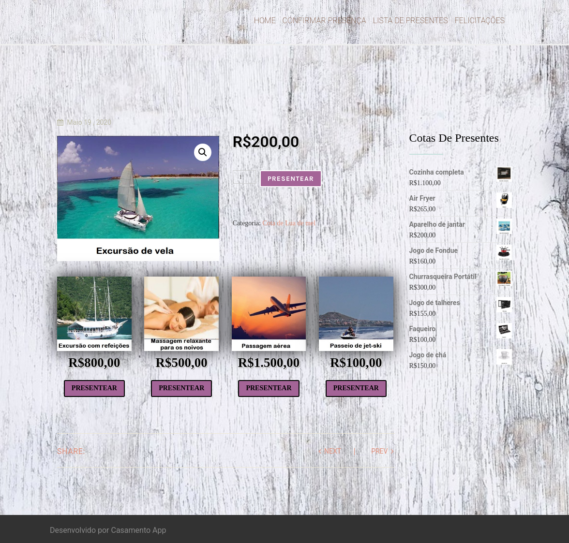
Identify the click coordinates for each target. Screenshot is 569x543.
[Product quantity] (244, 177)
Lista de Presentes (410, 20)
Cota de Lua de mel (289, 223)
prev (379, 451)
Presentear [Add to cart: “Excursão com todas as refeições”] (94, 388)
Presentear (291, 179)
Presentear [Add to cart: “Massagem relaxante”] (181, 388)
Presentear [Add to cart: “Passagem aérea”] (268, 388)
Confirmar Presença (324, 20)
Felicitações (480, 20)
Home (265, 20)
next (332, 451)
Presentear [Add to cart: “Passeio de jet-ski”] (356, 388)
